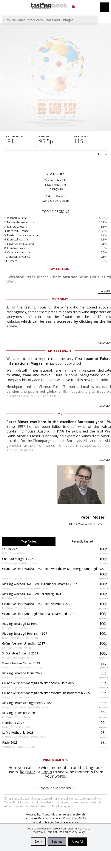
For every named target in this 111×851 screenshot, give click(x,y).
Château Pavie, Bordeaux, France (18, 746)
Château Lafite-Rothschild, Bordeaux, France (24, 736)
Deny (38, 841)
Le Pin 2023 (10, 549)
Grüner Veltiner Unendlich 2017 (23, 643)
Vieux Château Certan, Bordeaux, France (22, 667)
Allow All (77, 841)
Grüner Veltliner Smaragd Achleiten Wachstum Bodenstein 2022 (46, 693)
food (28, 375)
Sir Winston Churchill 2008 (20, 653)
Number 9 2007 (13, 723)
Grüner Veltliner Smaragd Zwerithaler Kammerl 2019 (38, 614)
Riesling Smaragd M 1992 (19, 624)
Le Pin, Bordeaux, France (14, 553)
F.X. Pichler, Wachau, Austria (16, 598)
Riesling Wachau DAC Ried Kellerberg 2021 (31, 594)
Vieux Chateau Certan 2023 (21, 663)
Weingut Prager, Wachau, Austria (18, 578)
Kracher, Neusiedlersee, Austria (17, 727)
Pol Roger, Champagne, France (17, 657)
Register (27, 771)
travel (46, 375)
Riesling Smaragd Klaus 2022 (22, 673)
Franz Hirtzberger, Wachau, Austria (20, 637)
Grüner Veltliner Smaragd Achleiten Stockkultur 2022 (38, 683)
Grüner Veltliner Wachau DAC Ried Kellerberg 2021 (37, 604)
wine (16, 375)
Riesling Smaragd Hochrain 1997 (24, 633)
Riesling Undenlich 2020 (18, 713)
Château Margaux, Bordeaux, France (20, 563)
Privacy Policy (76, 832)
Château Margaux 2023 (18, 559)
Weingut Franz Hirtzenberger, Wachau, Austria (26, 588)
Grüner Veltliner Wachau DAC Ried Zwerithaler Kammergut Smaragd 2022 (53, 569)
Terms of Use (54, 832)
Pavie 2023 (9, 742)
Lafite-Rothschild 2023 (17, 732)
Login (47, 771)
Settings (56, 841)
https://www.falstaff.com (87, 524)
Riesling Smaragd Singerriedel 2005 (26, 703)
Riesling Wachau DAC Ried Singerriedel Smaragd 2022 (39, 584)
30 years (61, 196)
